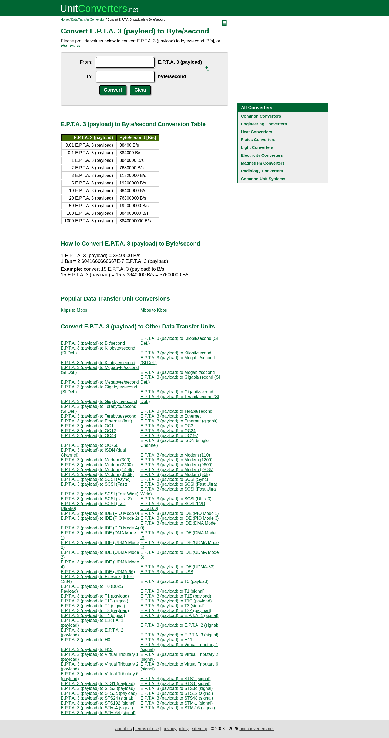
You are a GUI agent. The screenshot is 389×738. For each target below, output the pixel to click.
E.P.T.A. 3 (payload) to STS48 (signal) (176, 698)
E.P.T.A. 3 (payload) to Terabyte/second (98, 416)
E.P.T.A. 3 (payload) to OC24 (168, 430)
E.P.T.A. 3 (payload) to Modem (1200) (176, 460)
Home (65, 19)
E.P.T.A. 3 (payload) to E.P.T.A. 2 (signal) (179, 625)
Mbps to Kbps (153, 310)
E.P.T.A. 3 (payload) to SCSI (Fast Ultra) (178, 484)
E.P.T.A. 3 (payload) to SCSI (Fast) (94, 484)
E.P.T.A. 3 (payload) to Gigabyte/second (99, 401)
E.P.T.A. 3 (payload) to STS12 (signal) (176, 693)
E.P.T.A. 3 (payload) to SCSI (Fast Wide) (99, 494)
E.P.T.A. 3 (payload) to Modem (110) (175, 455)
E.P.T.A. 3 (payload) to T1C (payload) (176, 601)
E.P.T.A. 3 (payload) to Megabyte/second (100, 382)
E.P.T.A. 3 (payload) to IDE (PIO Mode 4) (100, 528)
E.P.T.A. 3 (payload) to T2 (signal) (93, 605)
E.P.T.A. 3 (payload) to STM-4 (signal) (97, 708)
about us (123, 728)
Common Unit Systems (263, 178)
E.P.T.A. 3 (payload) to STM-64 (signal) (98, 712)
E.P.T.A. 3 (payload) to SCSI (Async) (95, 479)
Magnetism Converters (263, 163)
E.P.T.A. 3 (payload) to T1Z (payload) (175, 596)
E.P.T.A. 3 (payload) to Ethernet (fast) (96, 421)
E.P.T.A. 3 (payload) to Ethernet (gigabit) (178, 421)
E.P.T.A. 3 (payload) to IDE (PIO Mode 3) (179, 518)
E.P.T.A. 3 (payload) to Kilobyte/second (98, 362)
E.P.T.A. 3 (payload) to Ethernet (170, 416)
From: (86, 62)
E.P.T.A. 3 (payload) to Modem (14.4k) (97, 469)
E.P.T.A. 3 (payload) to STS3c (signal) (176, 688)
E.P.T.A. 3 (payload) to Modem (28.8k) (176, 469)
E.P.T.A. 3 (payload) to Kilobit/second (175, 353)
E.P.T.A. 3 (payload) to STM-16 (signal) (177, 708)
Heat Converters (256, 131)
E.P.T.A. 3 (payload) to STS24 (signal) (97, 698)
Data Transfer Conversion (88, 19)
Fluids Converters (258, 139)
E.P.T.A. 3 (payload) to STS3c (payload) (99, 693)
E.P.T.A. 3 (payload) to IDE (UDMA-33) (177, 567)
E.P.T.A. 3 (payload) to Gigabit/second (176, 392)
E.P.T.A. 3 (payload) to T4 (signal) (93, 615)
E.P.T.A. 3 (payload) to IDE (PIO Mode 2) (100, 518)
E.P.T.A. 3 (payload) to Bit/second (93, 343)
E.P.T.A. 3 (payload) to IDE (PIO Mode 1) (179, 513)
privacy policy (176, 728)
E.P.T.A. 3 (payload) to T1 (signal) (172, 591)
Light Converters (257, 147)
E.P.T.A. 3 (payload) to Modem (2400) (97, 464)
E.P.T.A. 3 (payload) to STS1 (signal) (175, 678)
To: (89, 76)
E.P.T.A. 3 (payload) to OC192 (169, 435)
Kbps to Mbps (74, 310)
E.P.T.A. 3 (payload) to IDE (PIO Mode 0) (100, 513)
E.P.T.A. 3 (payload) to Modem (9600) (176, 464)
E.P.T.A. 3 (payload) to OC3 (166, 426)
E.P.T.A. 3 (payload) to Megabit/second (177, 372)
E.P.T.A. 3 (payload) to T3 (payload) (95, 610)
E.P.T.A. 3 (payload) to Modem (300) (95, 460)
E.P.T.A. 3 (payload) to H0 (85, 640)
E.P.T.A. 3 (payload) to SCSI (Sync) (174, 479)
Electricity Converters (262, 155)
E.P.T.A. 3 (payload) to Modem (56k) (175, 474)
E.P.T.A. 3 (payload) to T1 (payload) (95, 596)
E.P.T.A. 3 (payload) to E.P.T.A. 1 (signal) (179, 615)
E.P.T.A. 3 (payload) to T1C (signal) (94, 601)
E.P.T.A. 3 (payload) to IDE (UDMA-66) (98, 571)
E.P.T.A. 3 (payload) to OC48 (88, 435)
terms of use (147, 728)
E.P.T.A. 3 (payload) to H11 (166, 640)
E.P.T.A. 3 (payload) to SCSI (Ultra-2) (96, 499)
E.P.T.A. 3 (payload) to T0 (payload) (174, 581)
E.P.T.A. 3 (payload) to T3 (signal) (172, 605)
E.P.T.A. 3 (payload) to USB (166, 571)
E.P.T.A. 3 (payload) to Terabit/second (176, 411)
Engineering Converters (264, 124)
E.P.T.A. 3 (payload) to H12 (87, 649)
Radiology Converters (262, 171)
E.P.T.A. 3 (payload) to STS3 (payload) (98, 688)
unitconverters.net (256, 728)
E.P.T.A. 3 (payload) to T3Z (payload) (175, 610)
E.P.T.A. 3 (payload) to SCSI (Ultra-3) (176, 499)
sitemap (199, 728)
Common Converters (261, 116)
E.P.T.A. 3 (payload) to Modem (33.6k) (97, 474)
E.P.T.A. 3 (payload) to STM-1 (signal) (176, 703)
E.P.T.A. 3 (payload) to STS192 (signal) (98, 703)
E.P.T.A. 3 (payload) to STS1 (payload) (98, 683)
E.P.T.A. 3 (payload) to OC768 (89, 445)
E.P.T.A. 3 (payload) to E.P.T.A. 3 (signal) (179, 635)
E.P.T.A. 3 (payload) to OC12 (88, 430)
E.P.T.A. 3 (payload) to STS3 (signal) (175, 683)
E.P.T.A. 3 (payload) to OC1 (87, 426)
